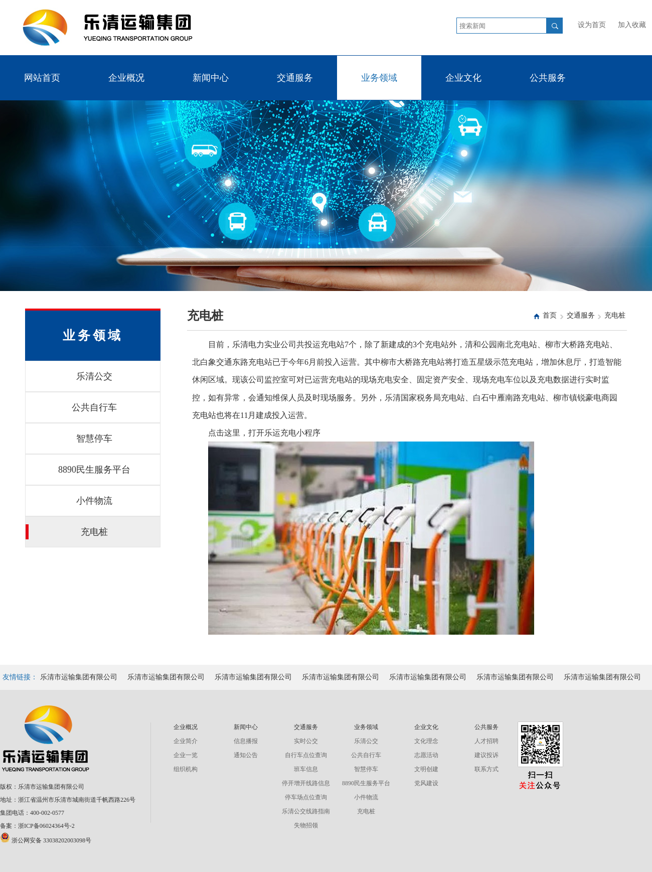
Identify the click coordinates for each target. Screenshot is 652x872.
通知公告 (246, 755)
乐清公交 (69, 376)
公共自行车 (71, 407)
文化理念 (426, 741)
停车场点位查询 (306, 797)
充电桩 (67, 531)
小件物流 (69, 500)
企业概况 (126, 78)
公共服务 (548, 78)
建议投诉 (486, 755)
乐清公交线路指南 (306, 811)
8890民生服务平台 (78, 469)
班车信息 (306, 769)
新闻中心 (211, 78)
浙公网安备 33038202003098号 (45, 840)
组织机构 (186, 769)
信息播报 (246, 741)
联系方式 (486, 769)
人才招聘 (486, 741)
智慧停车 (69, 438)
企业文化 (463, 78)
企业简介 (186, 741)
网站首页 (42, 78)
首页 (550, 315)
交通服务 (295, 78)
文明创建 (426, 769)
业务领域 (379, 78)
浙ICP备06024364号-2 (46, 825)
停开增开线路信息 (306, 783)
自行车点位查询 (306, 755)
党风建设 (426, 783)
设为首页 (592, 25)
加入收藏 (632, 25)
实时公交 (306, 741)
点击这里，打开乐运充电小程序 (264, 432)
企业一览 (186, 755)
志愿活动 (426, 755)
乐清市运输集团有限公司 (78, 677)
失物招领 (306, 825)
